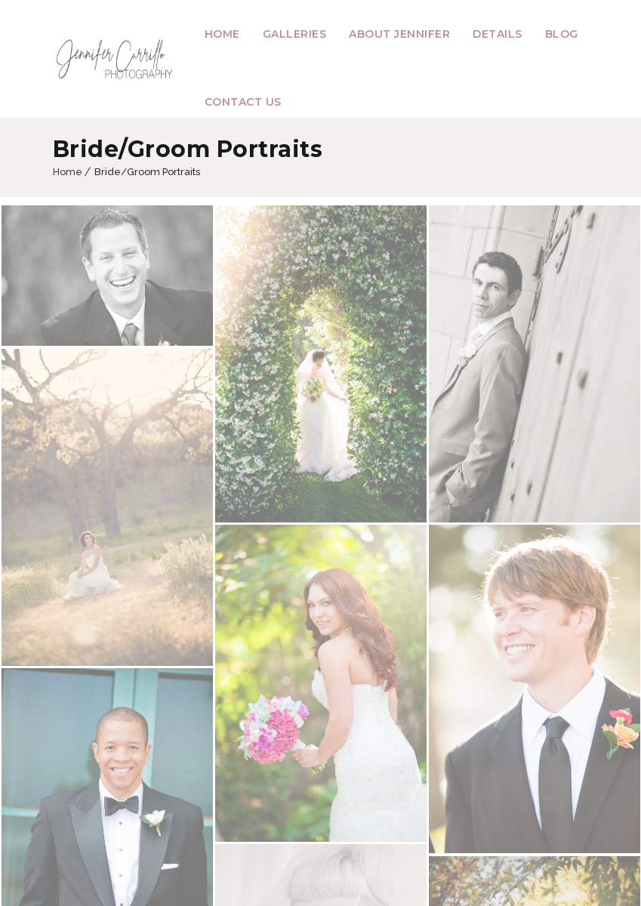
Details (497, 34)
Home (222, 34)
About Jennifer (399, 34)
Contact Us (243, 102)
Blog (561, 34)
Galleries (295, 34)
